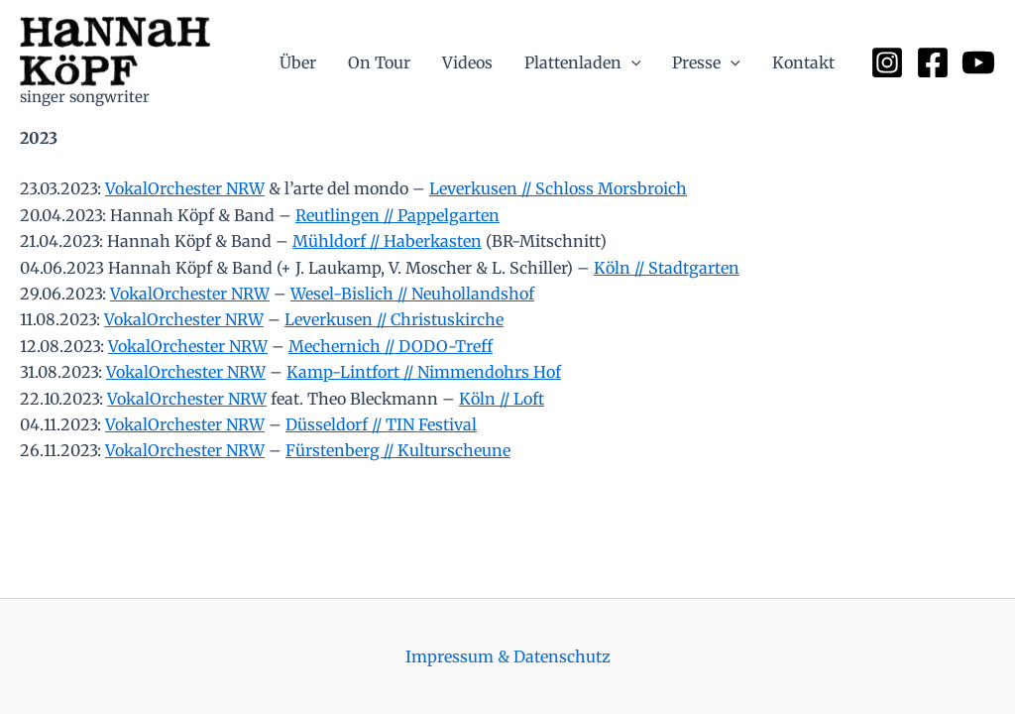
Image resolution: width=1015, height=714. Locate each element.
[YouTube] (978, 62)
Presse (706, 62)
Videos (467, 62)
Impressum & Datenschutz (508, 656)
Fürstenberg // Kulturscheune (397, 450)
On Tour (379, 62)
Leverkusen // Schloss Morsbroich (558, 188)
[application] (631, 62)
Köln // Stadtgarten (666, 268)
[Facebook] (933, 62)
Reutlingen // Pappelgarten (397, 215)
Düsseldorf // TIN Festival (381, 424)
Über (298, 62)
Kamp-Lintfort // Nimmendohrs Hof (423, 372)
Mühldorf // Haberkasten (387, 241)
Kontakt (803, 62)
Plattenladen (582, 62)
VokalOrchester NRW (185, 188)
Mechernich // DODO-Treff (390, 346)
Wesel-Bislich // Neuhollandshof (412, 293)
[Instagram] (887, 62)
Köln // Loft (501, 399)
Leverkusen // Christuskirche (394, 319)
